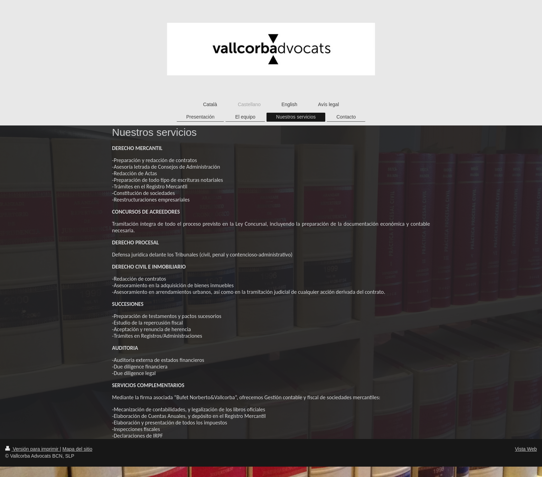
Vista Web (526, 449)
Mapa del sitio (77, 449)
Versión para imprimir (32, 449)
